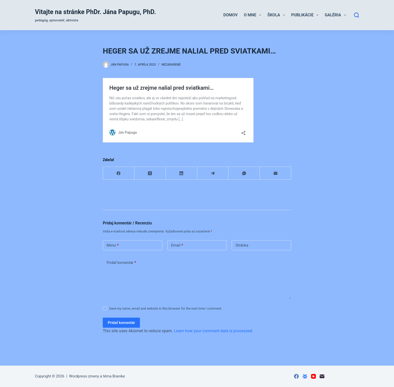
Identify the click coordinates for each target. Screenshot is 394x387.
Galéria (336, 15)
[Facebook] (118, 173)
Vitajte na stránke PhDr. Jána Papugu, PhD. (95, 12)
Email (177, 245)
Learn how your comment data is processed (213, 330)
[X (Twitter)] (150, 173)
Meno (113, 245)
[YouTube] (313, 376)
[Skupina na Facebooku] (305, 376)
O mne (253, 15)
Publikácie (306, 15)
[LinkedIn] (181, 173)
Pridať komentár (121, 263)
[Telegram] (213, 173)
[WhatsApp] (244, 173)
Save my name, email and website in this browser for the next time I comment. (165, 308)
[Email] (275, 173)
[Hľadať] (356, 15)
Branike (119, 376)
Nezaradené (171, 64)
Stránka (241, 245)
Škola (277, 15)
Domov (230, 15)
